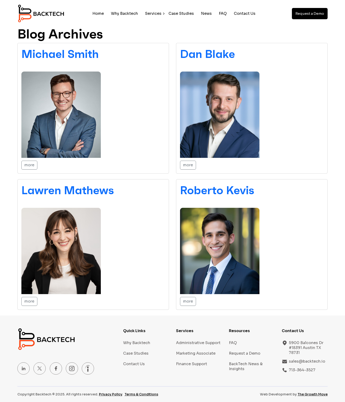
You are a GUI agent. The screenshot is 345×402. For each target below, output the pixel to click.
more (29, 165)
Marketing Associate (196, 353)
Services (153, 13)
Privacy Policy (110, 394)
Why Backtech (124, 13)
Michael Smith (60, 54)
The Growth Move (313, 394)
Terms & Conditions (141, 394)
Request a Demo (309, 13)
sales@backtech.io (307, 361)
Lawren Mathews (67, 190)
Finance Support (191, 363)
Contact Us (244, 13)
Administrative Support (198, 342)
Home (98, 13)
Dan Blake (207, 54)
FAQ (223, 13)
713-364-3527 (302, 370)
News (206, 13)
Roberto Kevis (217, 190)
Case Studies (181, 13)
